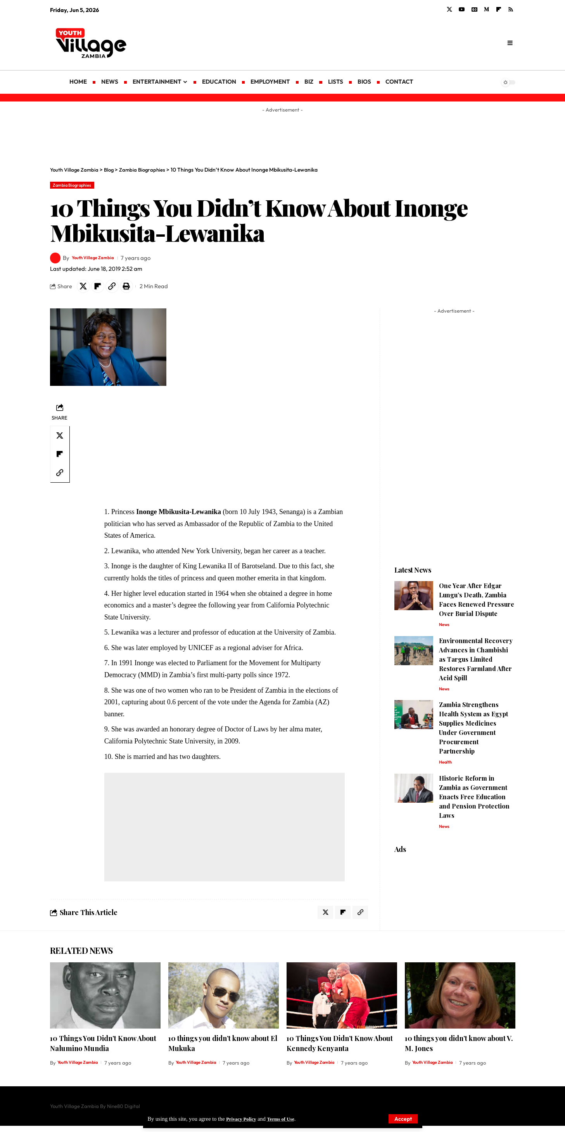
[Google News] (474, 9)
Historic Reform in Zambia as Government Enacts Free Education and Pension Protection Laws (474, 804)
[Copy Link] (118, 289)
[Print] (134, 289)
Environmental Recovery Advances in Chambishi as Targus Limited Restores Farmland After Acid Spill (476, 664)
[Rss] (510, 9)
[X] (449, 9)
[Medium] (486, 9)
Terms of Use (286, 1118)
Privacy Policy (243, 1118)
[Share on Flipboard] (101, 289)
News (445, 629)
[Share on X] (84, 289)
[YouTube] (462, 9)
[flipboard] (498, 9)
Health (446, 769)
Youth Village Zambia (100, 259)
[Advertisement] (345, 42)
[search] (509, 43)
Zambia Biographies (78, 185)
